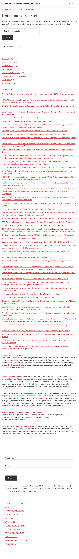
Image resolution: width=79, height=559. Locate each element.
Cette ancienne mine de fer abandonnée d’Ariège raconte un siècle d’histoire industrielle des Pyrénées (39, 168)
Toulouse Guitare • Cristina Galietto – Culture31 (19, 238)
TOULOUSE (6, 83)
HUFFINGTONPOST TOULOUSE (16, 540)
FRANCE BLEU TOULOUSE (14, 511)
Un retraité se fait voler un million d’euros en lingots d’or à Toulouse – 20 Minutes (31, 294)
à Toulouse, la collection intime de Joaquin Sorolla (20, 118)
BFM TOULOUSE (8, 62)
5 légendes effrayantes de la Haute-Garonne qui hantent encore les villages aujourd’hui (33, 134)
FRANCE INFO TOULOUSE (14, 533)
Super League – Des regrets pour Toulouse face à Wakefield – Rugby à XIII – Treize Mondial (35, 242)
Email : (7, 466)
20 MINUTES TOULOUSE (14, 504)
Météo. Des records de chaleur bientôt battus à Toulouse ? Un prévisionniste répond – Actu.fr (36, 331)
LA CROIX (5, 69)
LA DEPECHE (10, 522)
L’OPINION (9, 518)
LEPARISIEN (6, 80)
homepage (65, 21)
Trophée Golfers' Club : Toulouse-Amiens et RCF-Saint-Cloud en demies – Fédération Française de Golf (39, 235)
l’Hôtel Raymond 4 (29, 393)
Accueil (5, 10)
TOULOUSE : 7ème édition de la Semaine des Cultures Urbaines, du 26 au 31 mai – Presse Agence (37, 219)
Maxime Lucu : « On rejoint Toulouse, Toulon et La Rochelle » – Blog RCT (28, 209)
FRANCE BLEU (7, 66)
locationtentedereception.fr (12, 377)
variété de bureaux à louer (14, 365)
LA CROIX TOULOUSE (13, 529)
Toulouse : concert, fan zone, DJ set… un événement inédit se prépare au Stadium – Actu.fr (35, 279)
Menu (71, 4)
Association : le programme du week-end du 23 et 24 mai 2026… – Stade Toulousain (32, 226)
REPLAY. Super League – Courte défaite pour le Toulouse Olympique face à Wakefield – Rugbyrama (38, 222)
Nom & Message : (11, 458)
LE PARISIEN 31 (11, 544)
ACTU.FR (5, 59)
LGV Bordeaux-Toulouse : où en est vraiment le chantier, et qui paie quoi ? (28, 298)
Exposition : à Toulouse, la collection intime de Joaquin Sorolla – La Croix (28, 121)
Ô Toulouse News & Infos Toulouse (22, 3)
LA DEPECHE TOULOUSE (11, 73)
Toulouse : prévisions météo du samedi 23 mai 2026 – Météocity (25, 257)
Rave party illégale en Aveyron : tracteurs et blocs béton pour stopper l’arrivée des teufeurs (35, 131)
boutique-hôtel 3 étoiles (45, 398)
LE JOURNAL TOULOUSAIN (12, 76)
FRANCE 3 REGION (12, 515)
